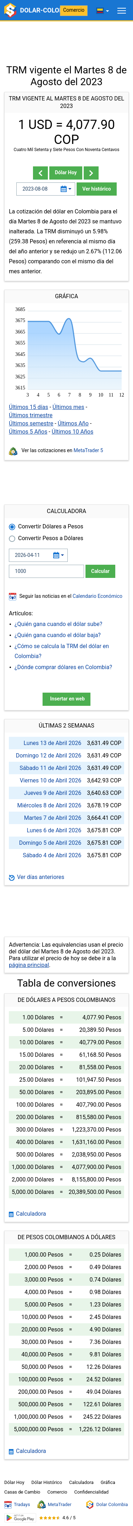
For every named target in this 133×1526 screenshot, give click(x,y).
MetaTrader (54, 1504)
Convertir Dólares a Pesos (50, 526)
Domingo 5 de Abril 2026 (50, 842)
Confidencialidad (91, 1492)
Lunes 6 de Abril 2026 (54, 830)
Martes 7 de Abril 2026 (52, 817)
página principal (29, 965)
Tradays (17, 1504)
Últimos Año (73, 423)
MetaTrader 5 (88, 450)
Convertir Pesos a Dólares (50, 538)
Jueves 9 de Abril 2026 (52, 793)
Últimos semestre (31, 423)
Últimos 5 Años (28, 431)
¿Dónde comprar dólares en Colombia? (63, 667)
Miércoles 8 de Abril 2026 (49, 805)
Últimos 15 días (28, 407)
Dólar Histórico (47, 1482)
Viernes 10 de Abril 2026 (51, 780)
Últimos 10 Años (72, 431)
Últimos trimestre (30, 415)
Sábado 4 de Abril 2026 (52, 855)
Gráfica (108, 1482)
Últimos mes (68, 407)
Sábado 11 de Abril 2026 (50, 768)
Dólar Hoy (66, 172)
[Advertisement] (66, 39)
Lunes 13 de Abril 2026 (53, 743)
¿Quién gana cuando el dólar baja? (58, 635)
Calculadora (27, 1213)
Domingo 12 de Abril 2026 (48, 755)
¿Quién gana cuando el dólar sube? (58, 624)
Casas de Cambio (22, 1492)
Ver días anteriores (36, 877)
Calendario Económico (96, 596)
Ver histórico (96, 189)
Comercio (73, 10)
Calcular (100, 571)
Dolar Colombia (106, 1504)
